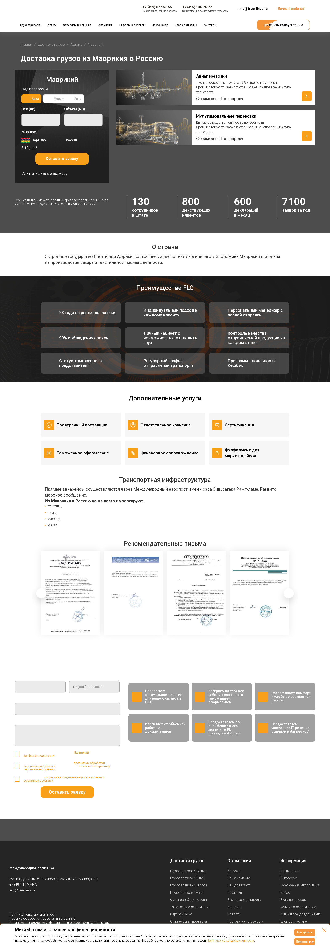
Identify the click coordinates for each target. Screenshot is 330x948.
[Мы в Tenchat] (46, 902)
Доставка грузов (187, 860)
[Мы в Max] (21, 902)
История (233, 871)
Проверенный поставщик (82, 425)
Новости (233, 914)
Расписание (289, 871)
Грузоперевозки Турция (188, 871)
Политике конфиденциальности (230, 941)
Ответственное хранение (166, 425)
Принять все (305, 941)
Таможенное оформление (83, 452)
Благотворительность (244, 900)
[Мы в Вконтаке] (38, 902)
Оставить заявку (62, 158)
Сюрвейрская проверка (188, 921)
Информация (293, 860)
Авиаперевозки (211, 76)
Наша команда (238, 878)
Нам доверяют (238, 885)
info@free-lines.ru (253, 9)
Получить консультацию (283, 25)
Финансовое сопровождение (169, 452)
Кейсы (285, 893)
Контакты (234, 907)
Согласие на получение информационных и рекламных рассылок (59, 923)
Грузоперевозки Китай (187, 878)
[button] (41, 593)
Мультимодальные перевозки (226, 116)
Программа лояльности (245, 921)
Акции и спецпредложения (300, 914)
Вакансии (234, 893)
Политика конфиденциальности (33, 914)
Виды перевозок (293, 900)
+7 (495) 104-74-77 (23, 885)
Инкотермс (288, 878)
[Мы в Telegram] (12, 902)
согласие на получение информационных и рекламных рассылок (64, 779)
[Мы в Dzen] (29, 902)
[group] (70, 593)
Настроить (305, 932)
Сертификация (239, 425)
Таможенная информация (300, 885)
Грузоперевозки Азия (186, 893)
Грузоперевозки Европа (188, 885)
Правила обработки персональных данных (42, 918)
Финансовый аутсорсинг (189, 900)
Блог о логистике (293, 921)
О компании (239, 860)
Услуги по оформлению (298, 907)
